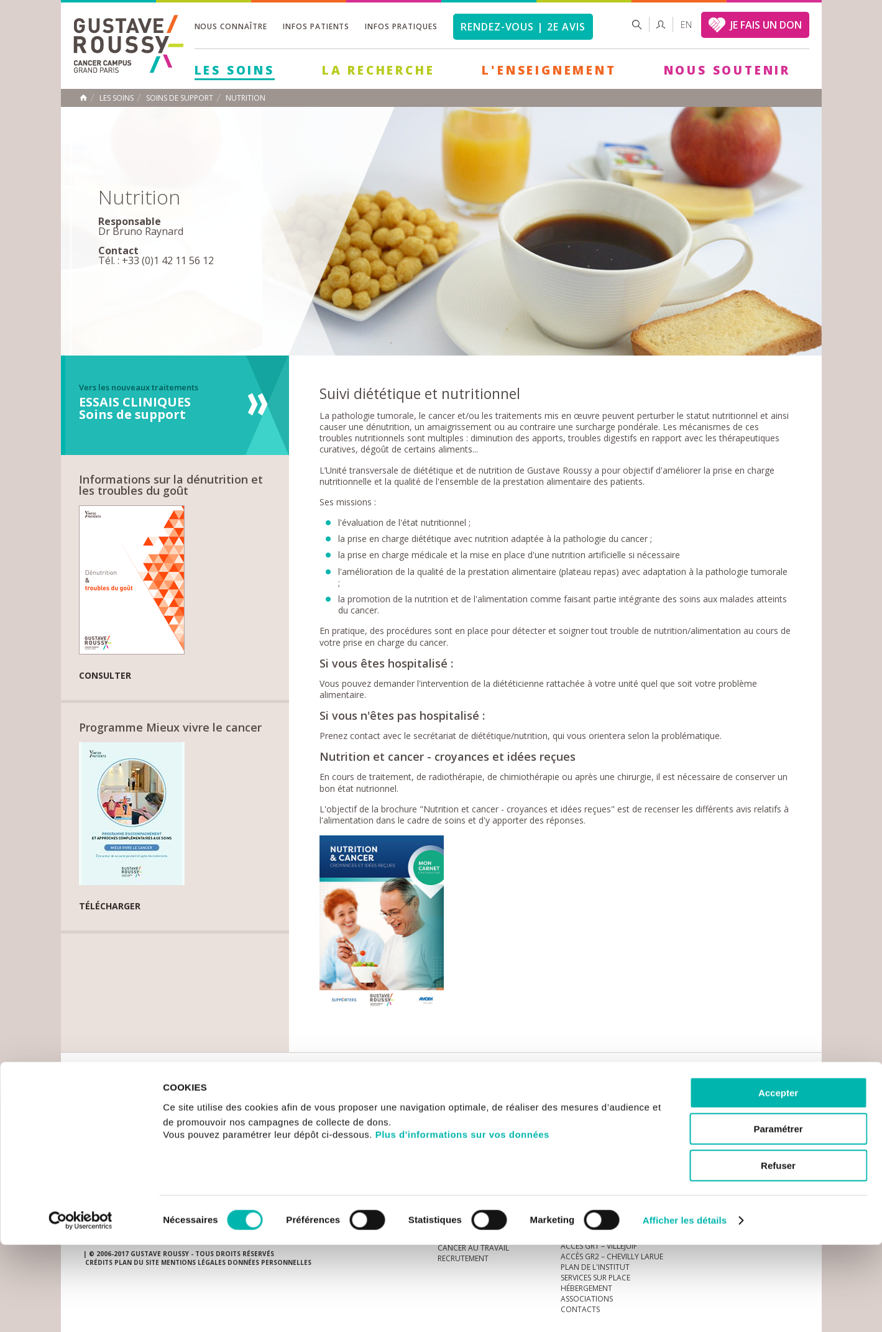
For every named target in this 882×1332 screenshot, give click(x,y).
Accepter (778, 1180)
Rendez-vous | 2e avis (523, 27)
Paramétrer (777, 1216)
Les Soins (235, 70)
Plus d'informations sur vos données (462, 1221)
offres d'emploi (290, 1100)
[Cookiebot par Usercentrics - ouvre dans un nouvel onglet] (80, 1307)
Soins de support (179, 98)
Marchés (456, 1100)
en (686, 24)
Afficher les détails (685, 1307)
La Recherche (378, 70)
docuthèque (381, 1100)
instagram (712, 1101)
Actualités (122, 1100)
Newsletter (668, 1107)
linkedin (750, 1101)
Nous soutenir (727, 70)
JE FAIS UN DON (766, 25)
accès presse (201, 1100)
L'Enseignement (549, 70)
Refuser (778, 1252)
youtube (731, 1101)
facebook (789, 1101)
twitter (769, 1101)
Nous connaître (231, 26)
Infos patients (316, 26)
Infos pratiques (401, 26)
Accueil (83, 97)
